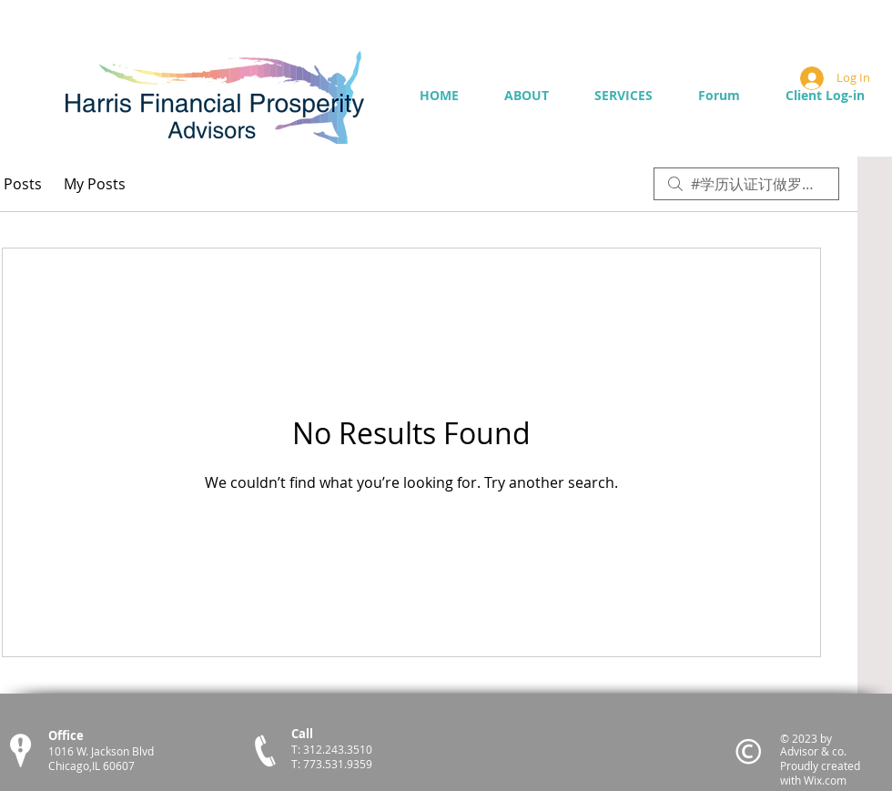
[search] (746, 183)
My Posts (95, 184)
